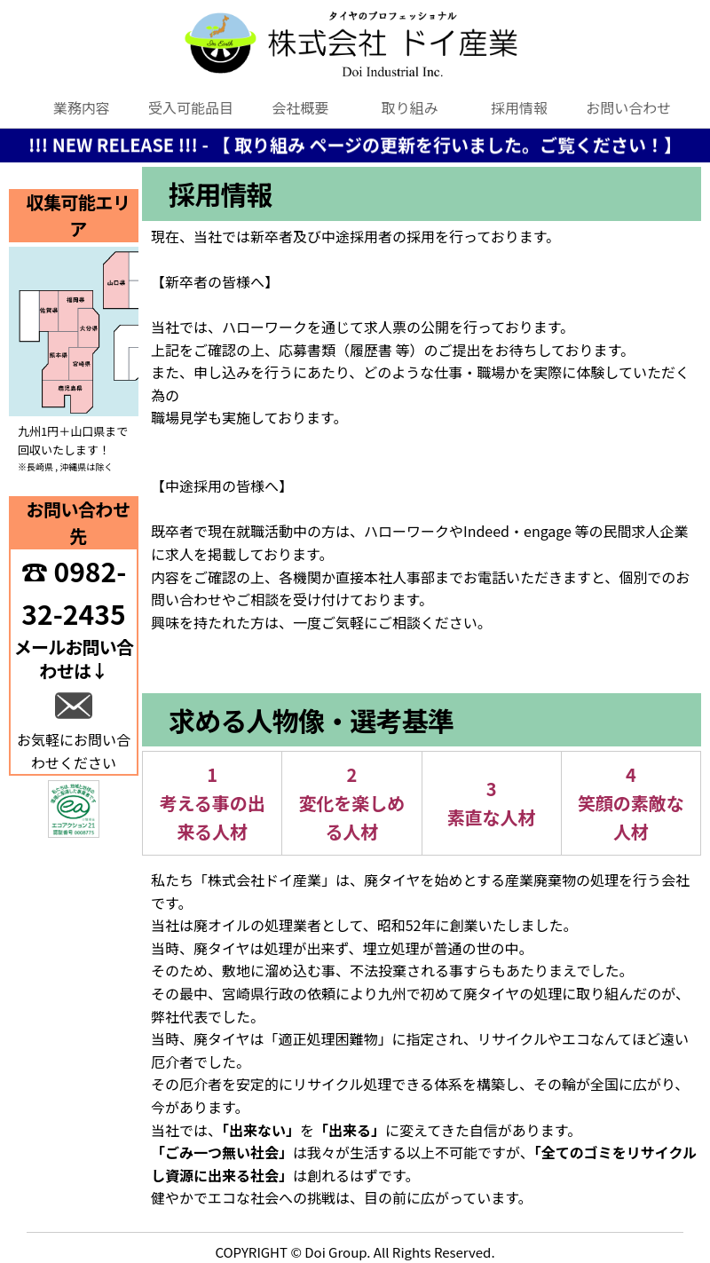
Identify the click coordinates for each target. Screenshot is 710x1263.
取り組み (410, 107)
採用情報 (519, 107)
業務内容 (81, 107)
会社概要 (300, 107)
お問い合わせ (628, 107)
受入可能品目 (190, 107)
